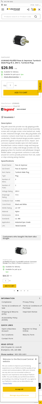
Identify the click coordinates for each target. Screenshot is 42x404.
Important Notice (30, 312)
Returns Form (28, 335)
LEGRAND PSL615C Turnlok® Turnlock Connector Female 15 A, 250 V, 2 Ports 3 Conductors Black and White (20, 263)
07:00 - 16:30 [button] (34, 5)
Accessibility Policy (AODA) (9, 319)
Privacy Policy (28, 302)
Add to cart (21, 92)
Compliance (7, 302)
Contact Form (7, 338)
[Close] (35, 359)
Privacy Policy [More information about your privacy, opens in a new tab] (7, 383)
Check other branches (11, 77)
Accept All (19, 389)
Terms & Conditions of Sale (11, 307)
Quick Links (21, 325)
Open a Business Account (9, 330)
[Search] (21, 16)
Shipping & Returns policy (10, 313)
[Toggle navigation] (2, 9)
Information (21, 298)
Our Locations (7, 335)
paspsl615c (7, 260)
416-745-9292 (8, 2)
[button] (14, 290)
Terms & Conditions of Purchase (32, 307)
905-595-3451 (21, 354)
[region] (19, 379)
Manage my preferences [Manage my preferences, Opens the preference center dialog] (19, 395)
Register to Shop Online (30, 330)
